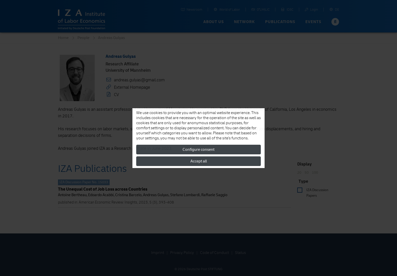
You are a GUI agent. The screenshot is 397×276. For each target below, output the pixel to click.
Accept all (198, 161)
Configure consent (198, 149)
